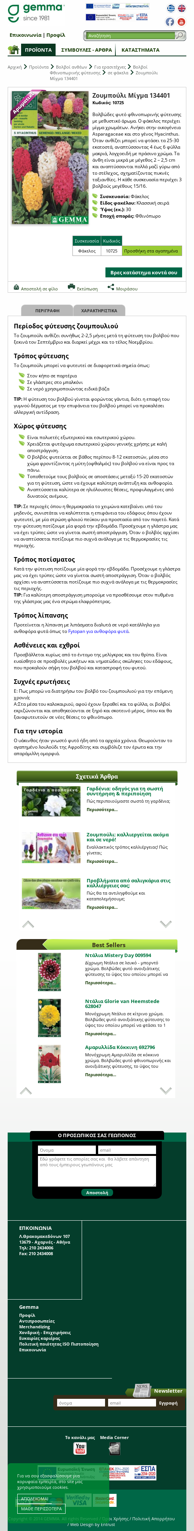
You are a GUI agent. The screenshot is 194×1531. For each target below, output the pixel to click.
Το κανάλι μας (80, 1444)
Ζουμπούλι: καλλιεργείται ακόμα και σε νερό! (128, 837)
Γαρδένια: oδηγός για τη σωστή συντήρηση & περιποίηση (125, 791)
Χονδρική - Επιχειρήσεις (45, 1332)
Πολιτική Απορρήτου (153, 1518)
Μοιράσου (127, 289)
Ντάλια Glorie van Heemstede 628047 (122, 1004)
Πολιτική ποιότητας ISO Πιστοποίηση (59, 1344)
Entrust (108, 1524)
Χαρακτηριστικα (99, 310)
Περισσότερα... (102, 809)
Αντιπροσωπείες (36, 1321)
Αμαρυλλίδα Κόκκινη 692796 (120, 1047)
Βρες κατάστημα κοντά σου (143, 272)
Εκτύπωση (87, 289)
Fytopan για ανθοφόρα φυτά (98, 631)
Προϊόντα (38, 49)
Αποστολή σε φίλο (39, 289)
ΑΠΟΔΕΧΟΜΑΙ (34, 1498)
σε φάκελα (118, 72)
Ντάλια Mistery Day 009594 (118, 955)
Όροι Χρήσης (115, 1518)
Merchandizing (34, 1326)
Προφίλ (55, 34)
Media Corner (114, 1445)
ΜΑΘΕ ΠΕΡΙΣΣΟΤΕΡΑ (41, 1508)
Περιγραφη (47, 310)
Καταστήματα (140, 49)
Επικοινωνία (25, 34)
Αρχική (15, 67)
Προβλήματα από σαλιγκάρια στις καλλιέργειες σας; (128, 883)
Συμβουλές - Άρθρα (86, 49)
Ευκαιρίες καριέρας (39, 1338)
